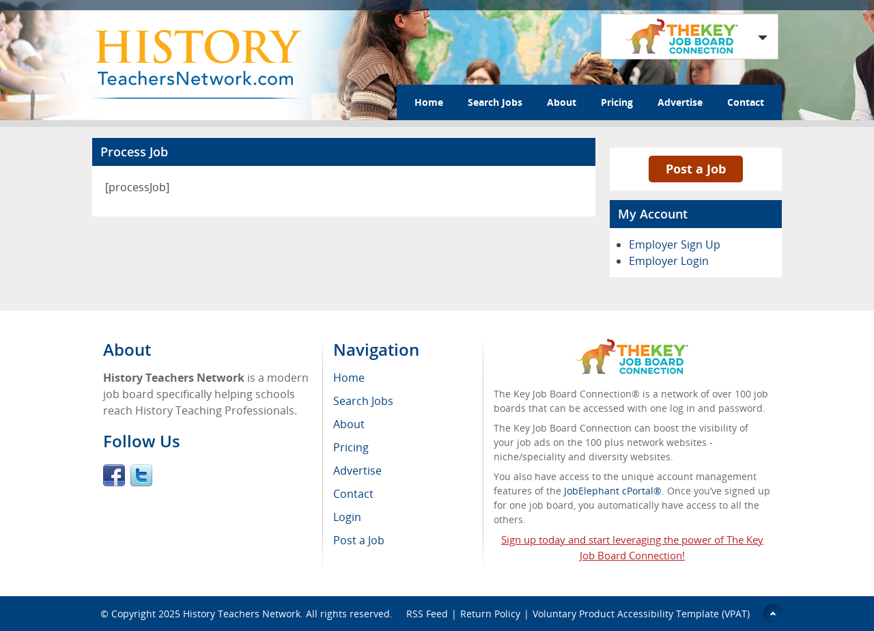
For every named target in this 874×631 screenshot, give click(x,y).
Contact (745, 102)
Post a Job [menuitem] (358, 540)
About (561, 102)
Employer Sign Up (674, 244)
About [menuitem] (349, 424)
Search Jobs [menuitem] (363, 400)
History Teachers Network (241, 613)
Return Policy (490, 613)
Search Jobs (495, 102)
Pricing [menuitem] (351, 447)
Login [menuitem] (347, 516)
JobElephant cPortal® (613, 490)
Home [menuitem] (349, 377)
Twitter (141, 475)
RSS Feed (427, 613)
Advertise (680, 102)
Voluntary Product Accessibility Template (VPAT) (641, 613)
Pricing (617, 102)
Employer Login (669, 260)
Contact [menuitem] (353, 493)
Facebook (114, 475)
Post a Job (696, 168)
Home (428, 102)
